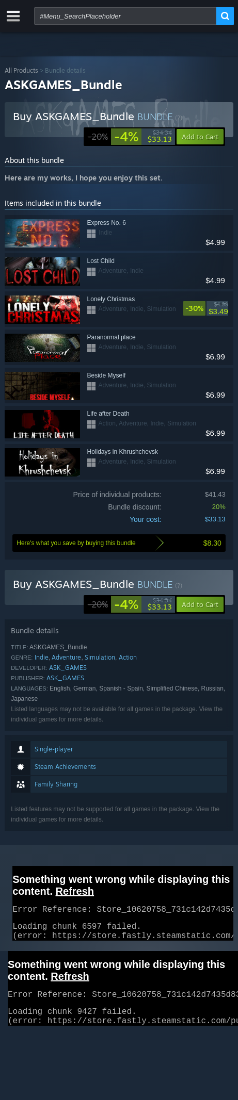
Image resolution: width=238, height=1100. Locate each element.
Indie (42, 657)
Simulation (100, 657)
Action (128, 657)
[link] (130, 136)
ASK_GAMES (68, 667)
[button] (200, 604)
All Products (21, 70)
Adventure (66, 657)
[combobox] (125, 16)
